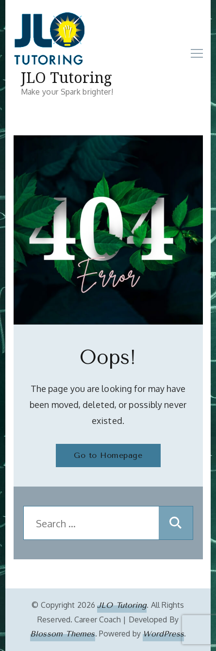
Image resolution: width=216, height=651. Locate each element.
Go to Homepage (108, 455)
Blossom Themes (62, 633)
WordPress (163, 633)
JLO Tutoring (66, 77)
